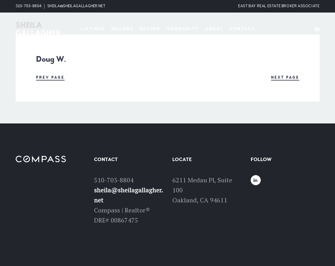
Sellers (122, 28)
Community (183, 28)
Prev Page (50, 77)
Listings (93, 28)
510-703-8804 (29, 6)
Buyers (150, 28)
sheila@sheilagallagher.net (76, 6)
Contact (242, 28)
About (214, 28)
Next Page (285, 77)
